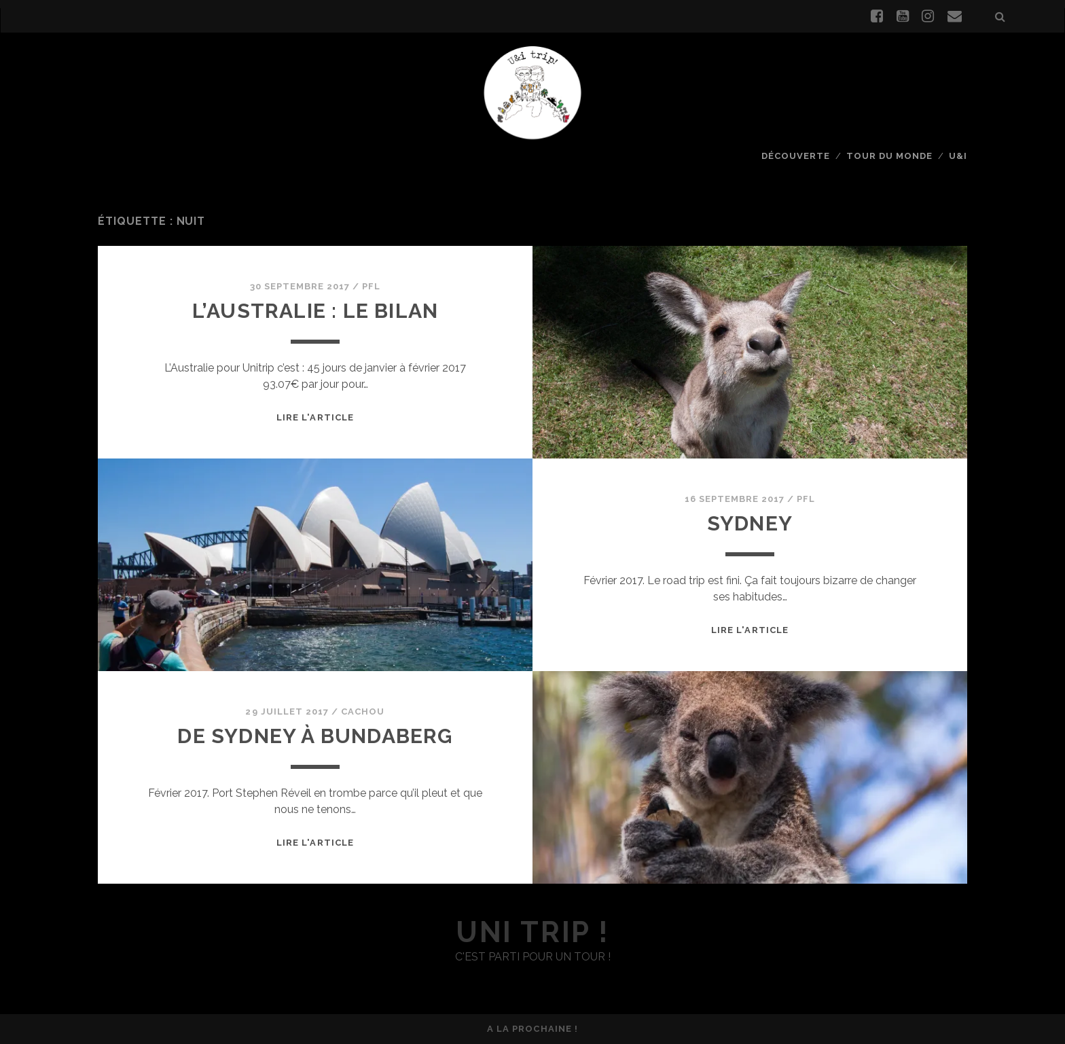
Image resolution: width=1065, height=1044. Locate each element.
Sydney (750, 523)
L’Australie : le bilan (315, 311)
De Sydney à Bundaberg (314, 736)
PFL (371, 286)
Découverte (795, 156)
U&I (958, 156)
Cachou (362, 711)
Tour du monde (889, 156)
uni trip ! (532, 932)
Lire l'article (315, 417)
